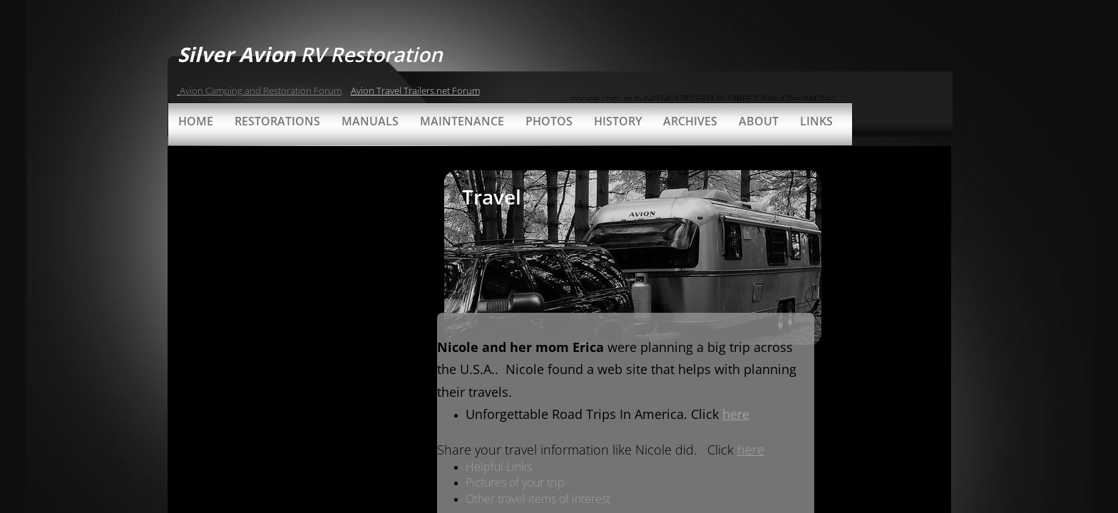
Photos (549, 121)
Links (816, 121)
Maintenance (462, 121)
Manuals (370, 121)
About (759, 121)
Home (195, 121)
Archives (690, 121)
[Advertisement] (304, 252)
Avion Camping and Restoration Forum (261, 90)
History (618, 121)
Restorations (277, 121)
